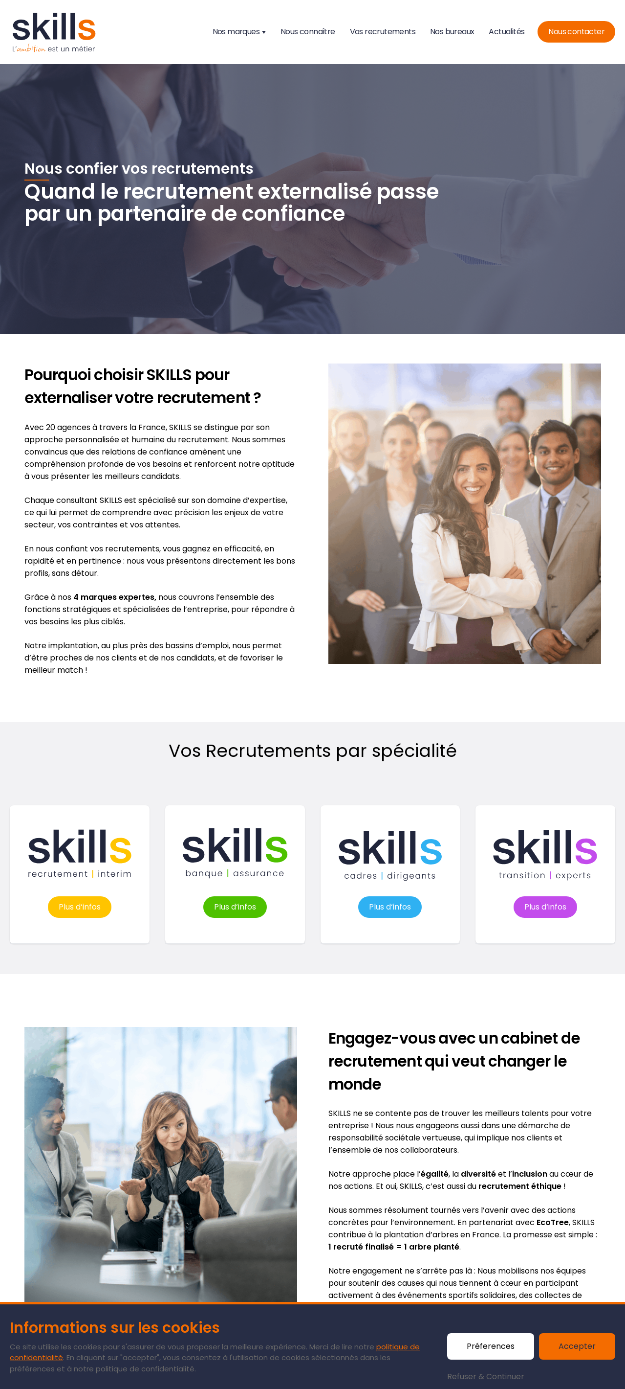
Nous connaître (307, 31)
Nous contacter (576, 31)
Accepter (577, 1346)
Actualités (506, 31)
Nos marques (236, 31)
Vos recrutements (382, 31)
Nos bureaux (452, 31)
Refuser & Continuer (485, 1376)
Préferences (491, 1346)
